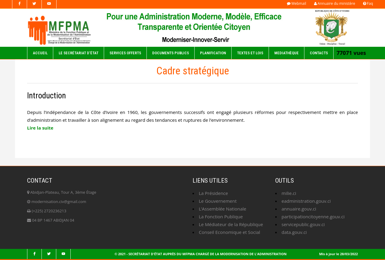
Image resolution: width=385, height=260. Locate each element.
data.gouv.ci (294, 232)
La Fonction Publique (221, 217)
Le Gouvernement (218, 201)
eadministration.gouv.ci (306, 201)
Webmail (296, 3)
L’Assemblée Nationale (222, 209)
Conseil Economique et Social (229, 232)
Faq (368, 3)
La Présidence (213, 193)
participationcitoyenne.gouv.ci (313, 217)
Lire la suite (40, 128)
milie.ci (289, 193)
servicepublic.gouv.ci (303, 224)
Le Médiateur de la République (231, 224)
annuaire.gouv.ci (299, 209)
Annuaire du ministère (334, 3)
